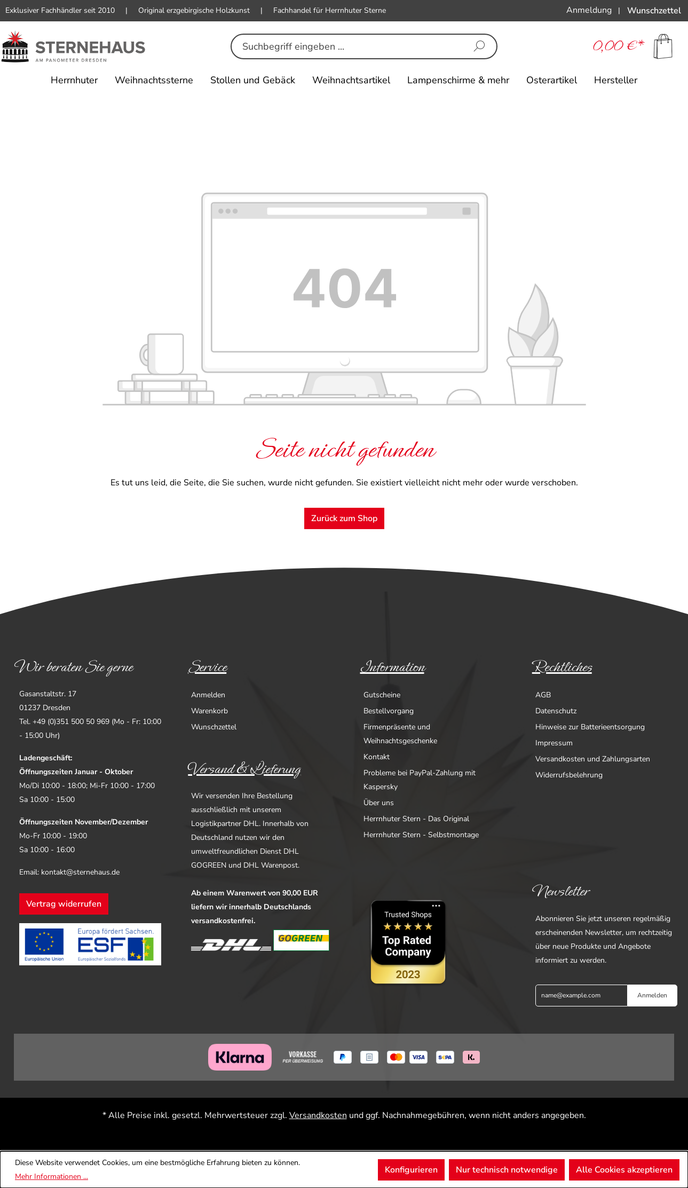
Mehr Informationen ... (51, 1176)
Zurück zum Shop (344, 518)
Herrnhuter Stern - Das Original (416, 819)
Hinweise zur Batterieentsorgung (590, 727)
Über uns (378, 803)
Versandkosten (318, 1115)
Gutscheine (381, 695)
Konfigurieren (411, 1170)
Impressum (554, 743)
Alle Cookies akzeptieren (624, 1170)
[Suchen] (479, 46)
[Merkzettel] (654, 10)
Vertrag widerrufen (63, 904)
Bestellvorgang (388, 711)
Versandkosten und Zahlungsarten (592, 759)
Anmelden (208, 695)
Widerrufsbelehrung (569, 775)
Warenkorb (209, 711)
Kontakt (376, 757)
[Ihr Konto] (589, 10)
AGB (543, 695)
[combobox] (347, 46)
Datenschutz (555, 711)
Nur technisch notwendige (507, 1170)
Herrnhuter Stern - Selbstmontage (421, 835)
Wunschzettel (213, 727)
